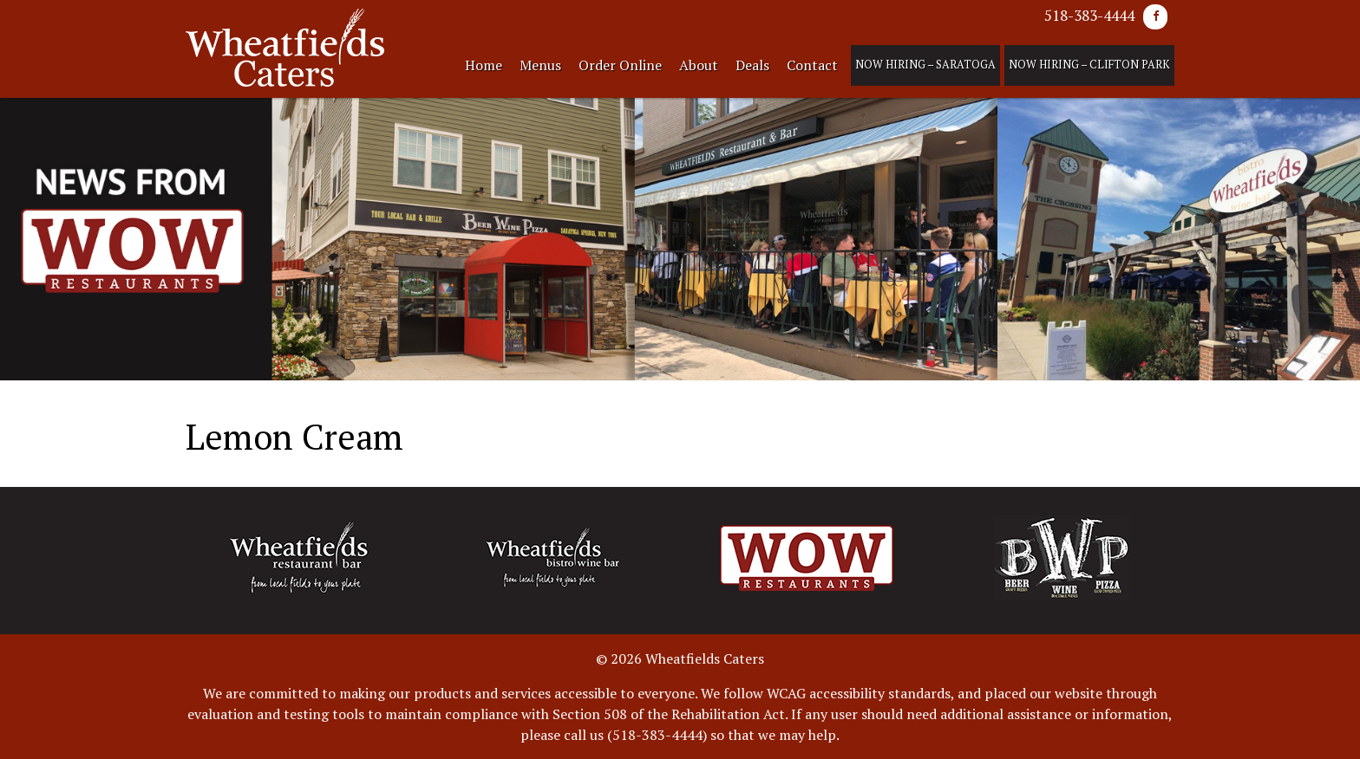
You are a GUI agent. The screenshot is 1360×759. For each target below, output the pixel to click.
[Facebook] (1155, 16)
